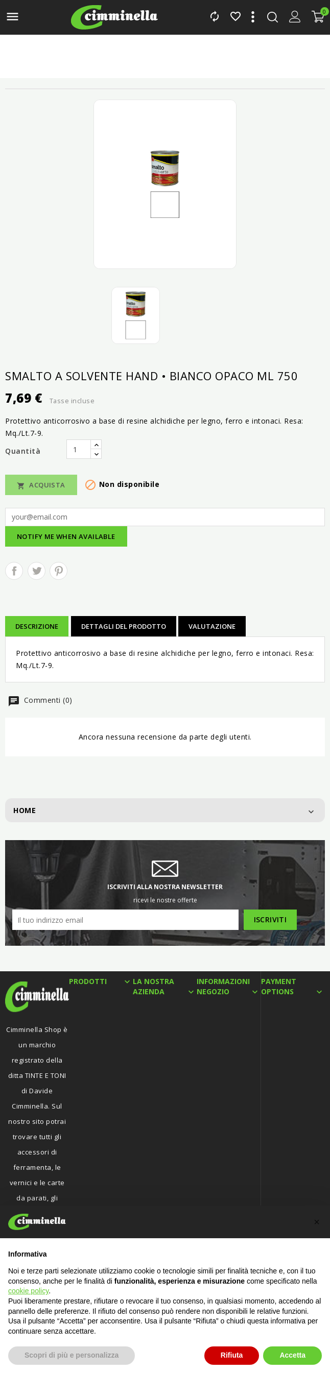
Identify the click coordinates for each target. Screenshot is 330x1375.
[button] (317, 1222)
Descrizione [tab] (36, 626)
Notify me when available (66, 536)
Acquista (41, 485)
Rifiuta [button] (232, 1355)
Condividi (14, 570)
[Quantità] (78, 449)
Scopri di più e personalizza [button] (72, 1355)
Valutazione (211, 626)
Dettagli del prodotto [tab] (123, 626)
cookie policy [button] (28, 1291)
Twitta (36, 570)
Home (24, 810)
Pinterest (58, 570)
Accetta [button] (292, 1355)
